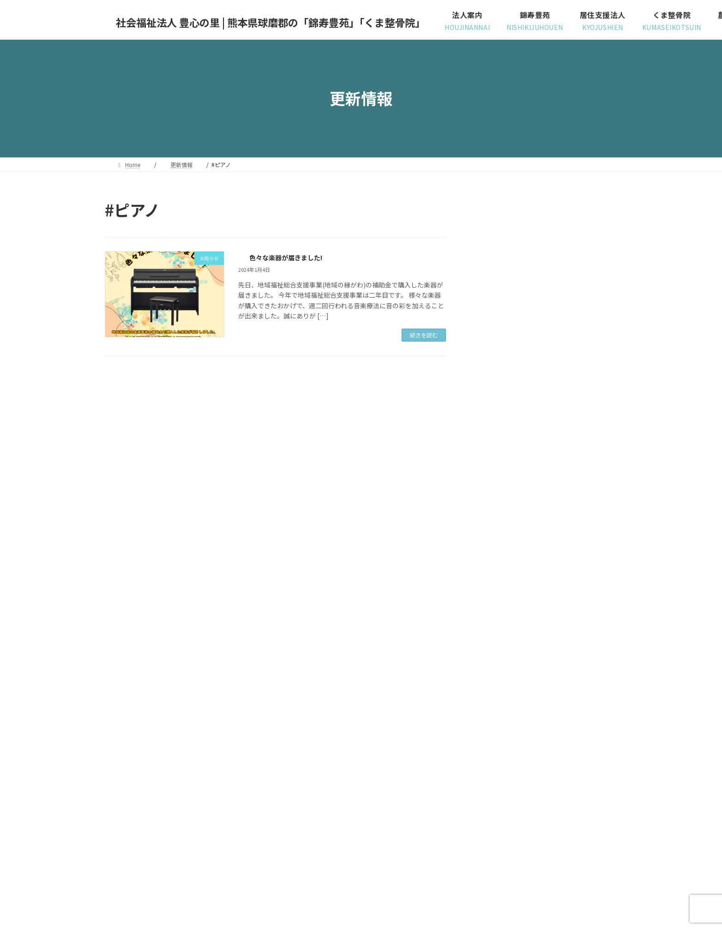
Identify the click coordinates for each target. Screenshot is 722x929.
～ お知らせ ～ (496, 744)
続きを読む (424, 335)
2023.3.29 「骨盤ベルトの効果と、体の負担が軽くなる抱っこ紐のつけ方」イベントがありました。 (568, 696)
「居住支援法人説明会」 (555, 526)
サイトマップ (204, 820)
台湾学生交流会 (542, 578)
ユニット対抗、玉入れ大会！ (562, 422)
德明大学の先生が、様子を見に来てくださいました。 (568, 322)
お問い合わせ (255, 820)
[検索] (592, 209)
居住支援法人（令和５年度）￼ (565, 630)
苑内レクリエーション (552, 265)
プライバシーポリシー (141, 820)
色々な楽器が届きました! (285, 257)
